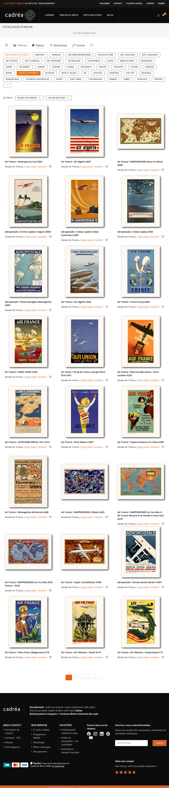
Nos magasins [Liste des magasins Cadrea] (12, 747)
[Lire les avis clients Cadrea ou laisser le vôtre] (127, 771)
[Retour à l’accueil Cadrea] (20, 15)
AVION (110, 61)
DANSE (70, 67)
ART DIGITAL (12, 61)
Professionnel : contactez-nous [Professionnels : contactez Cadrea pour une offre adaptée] (69, 731)
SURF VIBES (75, 79)
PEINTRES (114, 73)
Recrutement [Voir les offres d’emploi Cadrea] (40, 751)
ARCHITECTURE (105, 55)
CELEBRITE (24, 67)
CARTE (9, 67)
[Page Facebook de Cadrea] (89, 733)
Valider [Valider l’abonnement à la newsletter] (160, 743)
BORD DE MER (127, 61)
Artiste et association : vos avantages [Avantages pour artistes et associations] (69, 741)
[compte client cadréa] (158, 15)
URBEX (127, 79)
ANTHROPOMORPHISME (79, 55)
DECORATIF (86, 67)
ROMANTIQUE (12, 79)
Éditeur (38, 45)
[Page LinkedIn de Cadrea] (102, 733)
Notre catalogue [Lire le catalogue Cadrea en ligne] (41, 747)
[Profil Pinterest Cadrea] (108, 733)
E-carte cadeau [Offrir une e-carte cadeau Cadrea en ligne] (134, 3)
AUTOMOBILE (93, 61)
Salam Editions (58, 98)
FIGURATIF (119, 67)
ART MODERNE (54, 61)
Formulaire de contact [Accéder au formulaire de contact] (12, 731)
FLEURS (134, 67)
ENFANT (103, 67)
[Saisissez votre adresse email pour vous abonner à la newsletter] (131, 743)
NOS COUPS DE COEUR (17, 55)
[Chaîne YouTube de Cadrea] (91, 737)
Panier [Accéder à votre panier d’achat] (161, 3)
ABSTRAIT (40, 55)
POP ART (130, 73)
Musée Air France (14, 166)
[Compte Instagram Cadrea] (95, 733)
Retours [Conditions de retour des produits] (9, 742)
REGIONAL (146, 73)
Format (79, 45)
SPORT (59, 79)
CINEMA (41, 67)
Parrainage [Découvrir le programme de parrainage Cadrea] (39, 742)
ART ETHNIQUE (32, 61)
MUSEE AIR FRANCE (28, 73)
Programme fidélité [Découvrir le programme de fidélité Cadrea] (39, 736)
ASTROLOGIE (74, 61)
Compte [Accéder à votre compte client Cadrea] (150, 3)
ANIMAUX (56, 55)
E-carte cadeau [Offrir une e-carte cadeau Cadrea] (41, 730)
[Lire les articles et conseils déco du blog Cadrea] (110, 15)
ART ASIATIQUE (127, 55)
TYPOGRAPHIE (95, 79)
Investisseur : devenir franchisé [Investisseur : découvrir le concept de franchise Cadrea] (70, 751)
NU (85, 73)
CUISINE (56, 67)
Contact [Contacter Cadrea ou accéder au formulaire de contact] (117, 3)
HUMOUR (149, 67)
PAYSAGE (98, 73)
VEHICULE (142, 79)
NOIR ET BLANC (69, 73)
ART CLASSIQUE (150, 55)
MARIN (9, 73)
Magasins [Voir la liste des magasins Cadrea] (104, 3)
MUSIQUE (49, 73)
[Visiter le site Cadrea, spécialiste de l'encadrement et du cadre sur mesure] (14, 709)
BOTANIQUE (146, 61)
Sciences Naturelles (37, 79)
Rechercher (58, 45)
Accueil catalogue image (84, 33)
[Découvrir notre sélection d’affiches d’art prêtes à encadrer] (92, 15)
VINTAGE (158, 79)
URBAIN (113, 79)
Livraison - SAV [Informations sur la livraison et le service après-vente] (13, 738)
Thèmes (20, 45)
